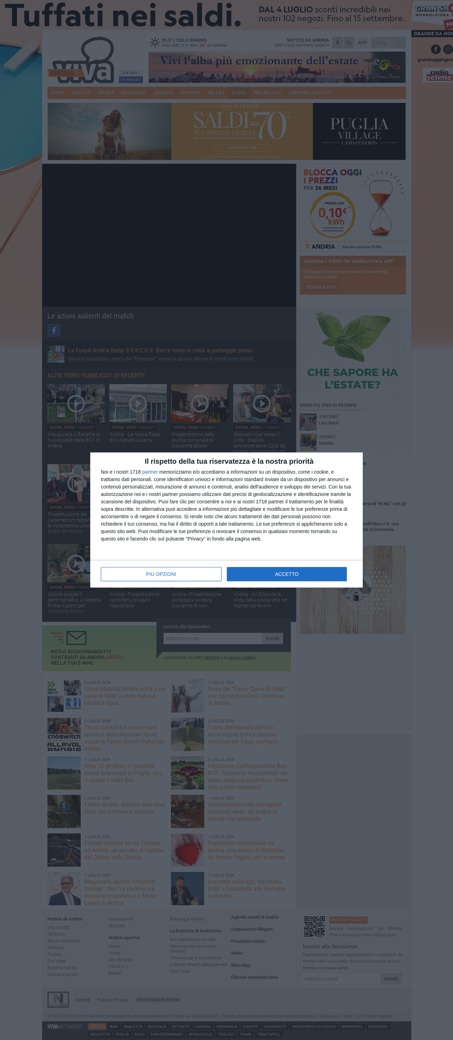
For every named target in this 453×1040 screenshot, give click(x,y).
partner (150, 471)
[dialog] (226, 520)
